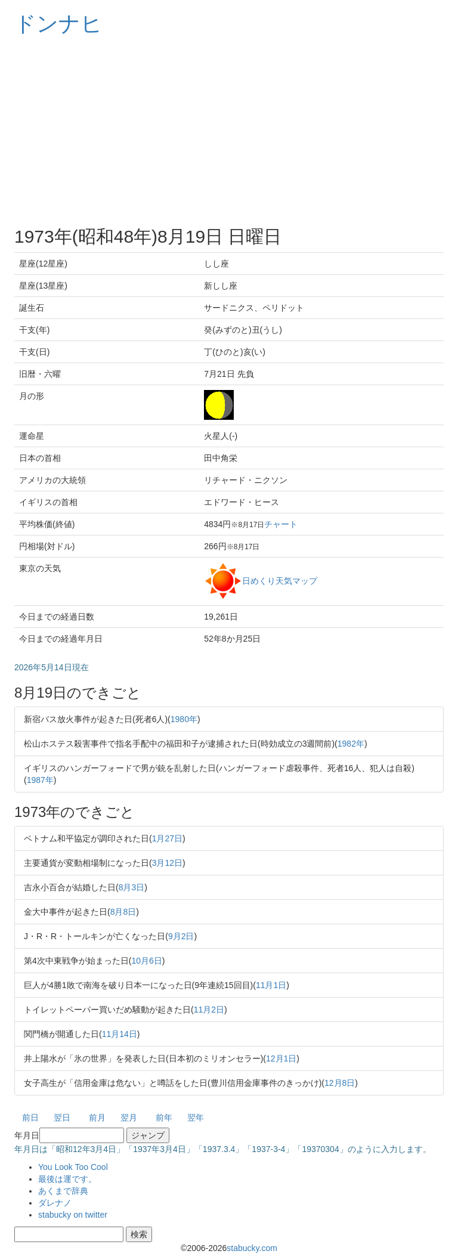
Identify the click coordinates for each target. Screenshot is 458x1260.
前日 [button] (30, 1117)
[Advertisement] (229, 131)
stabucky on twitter (72, 1214)
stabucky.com (252, 1248)
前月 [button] (97, 1117)
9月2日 (181, 936)
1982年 (351, 743)
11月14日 (119, 1034)
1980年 (184, 719)
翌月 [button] (128, 1117)
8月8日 (123, 912)
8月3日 (132, 887)
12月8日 (339, 1083)
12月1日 (281, 1058)
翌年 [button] (195, 1117)
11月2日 (209, 1009)
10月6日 (146, 960)
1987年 (40, 780)
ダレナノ (55, 1203)
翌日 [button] (62, 1117)
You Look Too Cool (73, 1167)
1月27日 (167, 838)
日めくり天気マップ (279, 580)
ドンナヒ (58, 23)
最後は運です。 (67, 1179)
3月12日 (167, 863)
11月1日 (271, 985)
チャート (281, 524)
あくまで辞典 (63, 1191)
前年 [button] (164, 1117)
